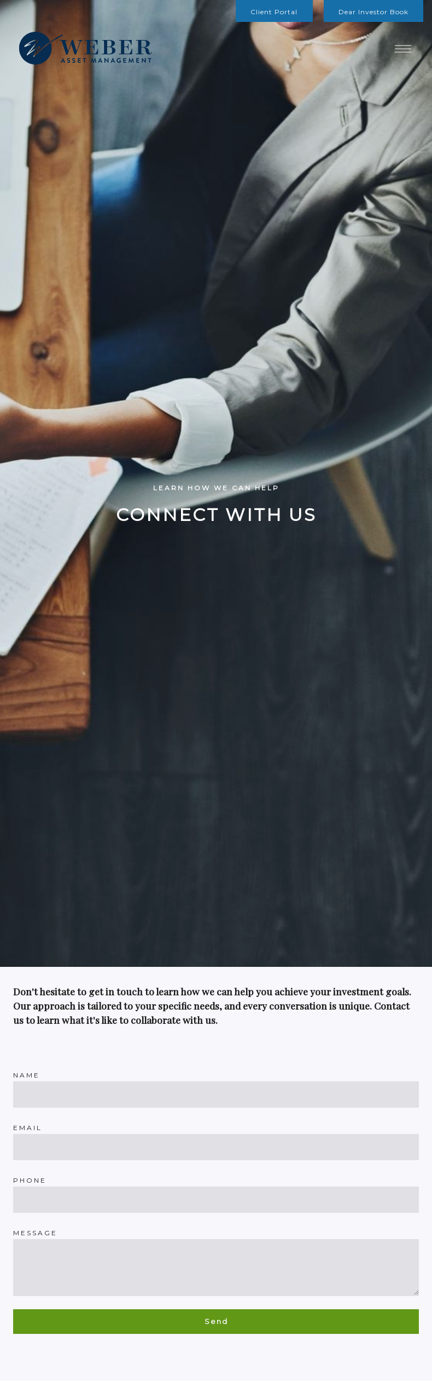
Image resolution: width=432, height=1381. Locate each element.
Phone (29, 1180)
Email (27, 1128)
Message (35, 1233)
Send (216, 1321)
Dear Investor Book (373, 12)
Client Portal (273, 12)
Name (26, 1075)
